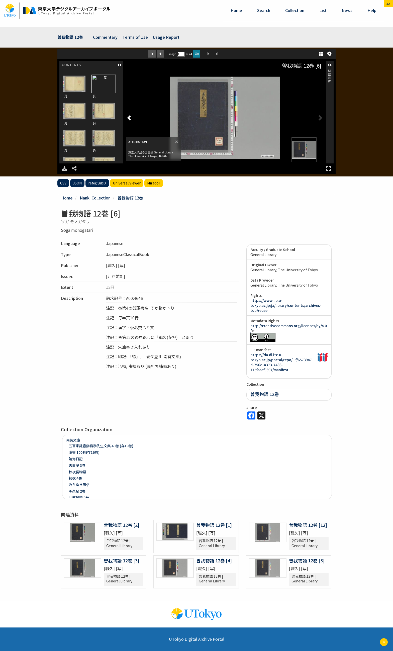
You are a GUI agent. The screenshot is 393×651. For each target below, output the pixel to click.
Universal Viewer (127, 182)
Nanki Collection (95, 198)
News (347, 10)
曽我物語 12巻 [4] (214, 560)
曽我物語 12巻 (70, 37)
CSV (63, 182)
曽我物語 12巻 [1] (214, 525)
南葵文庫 (73, 440)
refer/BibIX (97, 182)
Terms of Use (135, 37)
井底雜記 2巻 (79, 497)
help (371, 10)
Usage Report (166, 37)
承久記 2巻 (77, 491)
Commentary (105, 37)
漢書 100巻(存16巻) (84, 452)
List (323, 10)
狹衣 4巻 (75, 478)
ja (388, 3)
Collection (294, 10)
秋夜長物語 (77, 471)
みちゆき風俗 (79, 484)
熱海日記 (76, 458)
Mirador (153, 182)
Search (263, 10)
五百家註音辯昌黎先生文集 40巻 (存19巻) (101, 445)
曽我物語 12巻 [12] (308, 525)
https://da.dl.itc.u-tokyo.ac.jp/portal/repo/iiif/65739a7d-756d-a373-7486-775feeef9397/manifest (281, 362)
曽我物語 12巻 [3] (121, 560)
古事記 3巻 (77, 465)
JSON (77, 182)
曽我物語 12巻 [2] (121, 525)
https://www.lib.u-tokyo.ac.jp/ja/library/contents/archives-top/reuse (285, 305)
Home (236, 10)
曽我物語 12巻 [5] (307, 560)
